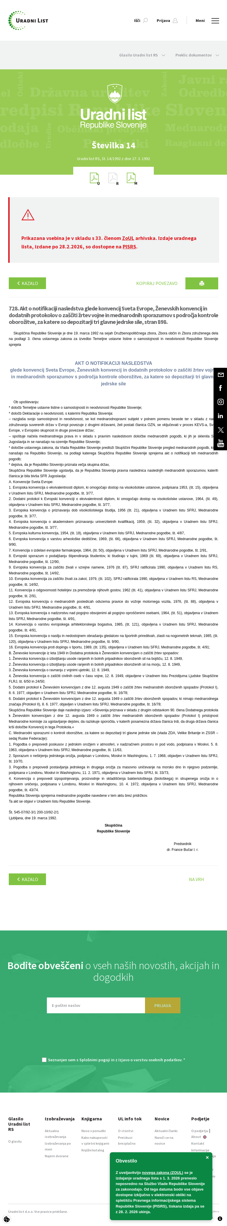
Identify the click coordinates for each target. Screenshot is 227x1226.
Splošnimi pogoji (94, 1059)
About (198, 1136)
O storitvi (125, 1131)
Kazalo (27, 283)
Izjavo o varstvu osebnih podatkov (149, 1059)
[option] (113, 145)
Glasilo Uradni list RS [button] (142, 55)
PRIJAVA (162, 1005)
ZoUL (128, 238)
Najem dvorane (57, 1156)
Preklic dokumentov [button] (197, 55)
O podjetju (199, 1131)
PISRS (129, 246)
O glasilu (15, 1141)
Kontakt (197, 1143)
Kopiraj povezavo (156, 283)
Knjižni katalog (92, 1150)
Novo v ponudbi (93, 1131)
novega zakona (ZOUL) (162, 1172)
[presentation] (113, 1038)
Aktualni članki (166, 1131)
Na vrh (196, 879)
